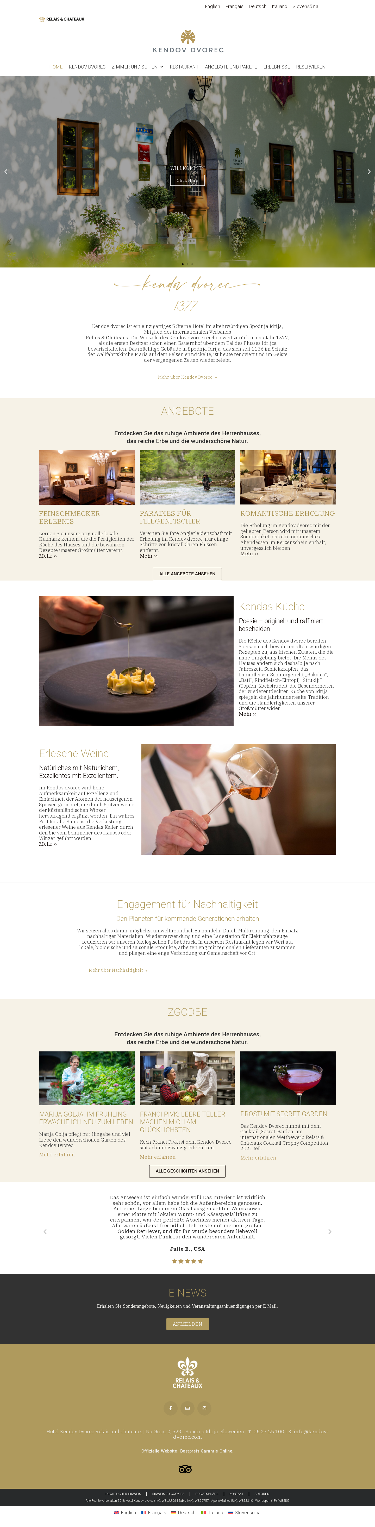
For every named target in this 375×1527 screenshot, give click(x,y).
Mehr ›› (48, 556)
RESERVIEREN (311, 67)
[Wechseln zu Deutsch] (257, 6)
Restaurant (184, 67)
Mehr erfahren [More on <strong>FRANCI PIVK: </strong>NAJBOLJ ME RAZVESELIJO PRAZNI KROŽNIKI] (158, 1157)
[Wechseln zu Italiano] (279, 6)
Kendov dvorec (87, 67)
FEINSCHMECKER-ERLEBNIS (71, 517)
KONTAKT (236, 1494)
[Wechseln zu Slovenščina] (305, 6)
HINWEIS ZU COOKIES (168, 1494)
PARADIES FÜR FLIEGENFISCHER (170, 517)
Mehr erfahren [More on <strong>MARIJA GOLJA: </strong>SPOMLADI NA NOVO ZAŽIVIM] (57, 1155)
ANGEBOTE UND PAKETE (231, 67)
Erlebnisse (276, 67)
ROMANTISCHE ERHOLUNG (287, 513)
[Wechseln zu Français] (234, 6)
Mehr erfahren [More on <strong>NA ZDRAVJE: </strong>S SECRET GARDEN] (258, 1158)
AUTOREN (261, 1494)
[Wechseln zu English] (212, 6)
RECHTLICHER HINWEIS (123, 1494)
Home (56, 67)
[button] (6, 172)
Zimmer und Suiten (138, 67)
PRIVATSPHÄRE (206, 1494)
